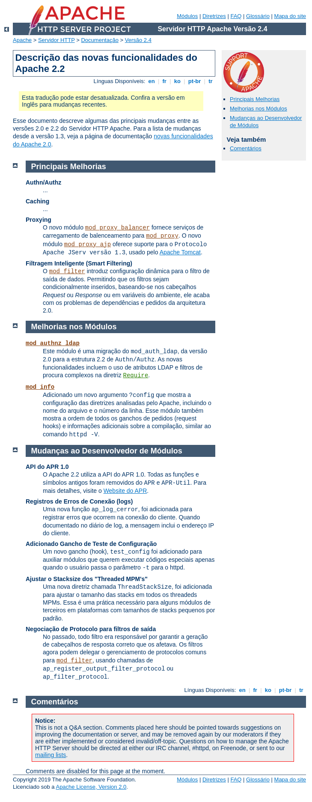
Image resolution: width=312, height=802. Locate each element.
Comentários (245, 148)
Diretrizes (214, 16)
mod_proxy (162, 236)
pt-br (194, 81)
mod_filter (67, 271)
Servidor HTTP (56, 40)
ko (177, 81)
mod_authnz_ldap (53, 343)
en (151, 81)
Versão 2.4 (138, 40)
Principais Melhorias (254, 99)
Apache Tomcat (180, 252)
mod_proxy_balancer (117, 227)
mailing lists (50, 754)
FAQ (235, 16)
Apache (22, 40)
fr (164, 81)
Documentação (99, 40)
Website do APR (125, 490)
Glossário (258, 16)
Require (136, 375)
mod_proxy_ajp (87, 244)
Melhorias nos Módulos (258, 108)
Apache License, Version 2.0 (91, 787)
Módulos (187, 16)
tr (210, 81)
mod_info (40, 387)
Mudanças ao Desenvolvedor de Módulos (106, 451)
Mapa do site (290, 16)
